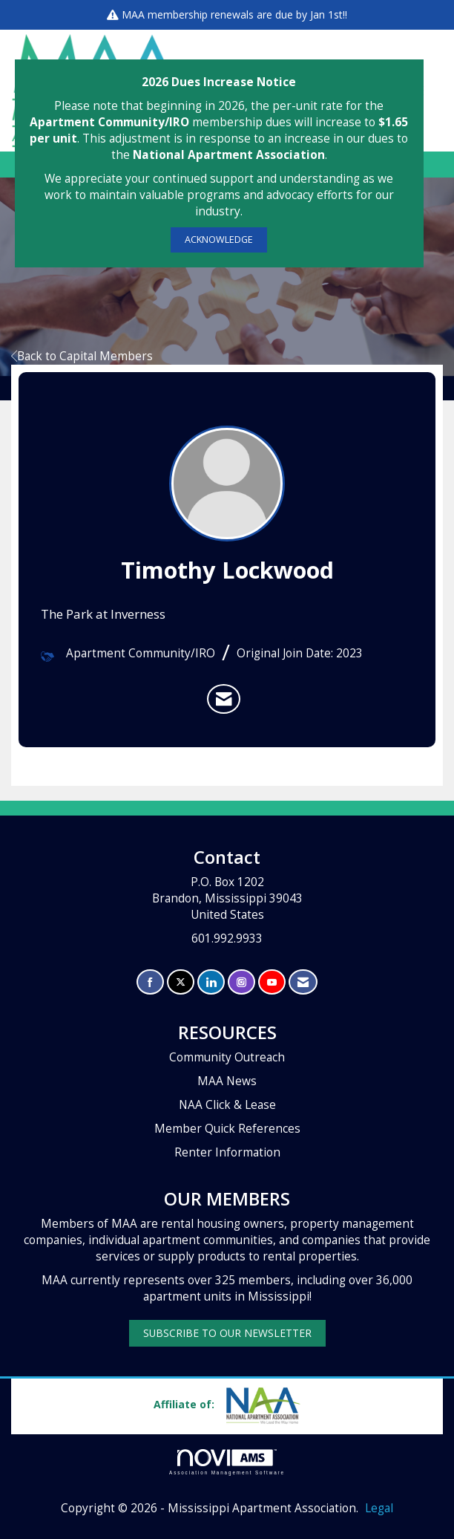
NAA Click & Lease (227, 1105)
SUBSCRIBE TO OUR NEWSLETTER (227, 1333)
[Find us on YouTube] (272, 982)
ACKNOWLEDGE (219, 239)
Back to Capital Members (82, 356)
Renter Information (227, 1152)
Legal (379, 1508)
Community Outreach (227, 1057)
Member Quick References (227, 1128)
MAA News (227, 1081)
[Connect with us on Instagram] (241, 982)
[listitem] (223, 699)
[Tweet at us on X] (180, 982)
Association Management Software (227, 1462)
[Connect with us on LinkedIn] (211, 982)
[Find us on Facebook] (150, 982)
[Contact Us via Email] (303, 982)
